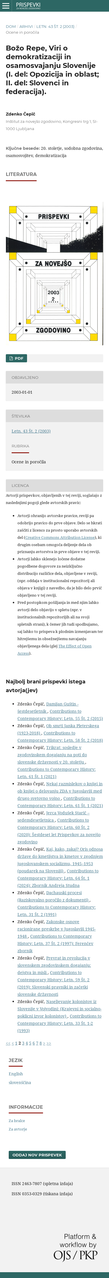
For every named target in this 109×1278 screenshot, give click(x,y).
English (16, 1074)
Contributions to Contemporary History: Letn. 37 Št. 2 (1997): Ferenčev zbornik (55, 943)
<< (8, 1043)
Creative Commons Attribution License (60, 537)
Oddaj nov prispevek (37, 1155)
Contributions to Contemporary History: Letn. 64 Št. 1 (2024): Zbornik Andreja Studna (58, 878)
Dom (11, 26)
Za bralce (17, 1120)
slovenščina (20, 1082)
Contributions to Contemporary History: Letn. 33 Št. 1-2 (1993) (59, 1023)
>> (49, 1043)
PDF (18, 358)
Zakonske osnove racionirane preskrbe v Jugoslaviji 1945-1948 (56, 929)
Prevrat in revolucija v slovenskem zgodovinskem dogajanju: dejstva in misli (54, 965)
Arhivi (26, 26)
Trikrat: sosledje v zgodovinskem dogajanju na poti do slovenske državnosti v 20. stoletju (52, 755)
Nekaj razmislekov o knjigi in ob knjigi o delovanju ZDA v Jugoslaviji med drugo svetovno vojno (60, 791)
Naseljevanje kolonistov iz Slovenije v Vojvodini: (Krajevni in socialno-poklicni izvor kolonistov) (59, 1009)
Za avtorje (18, 1129)
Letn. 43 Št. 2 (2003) (55, 26)
